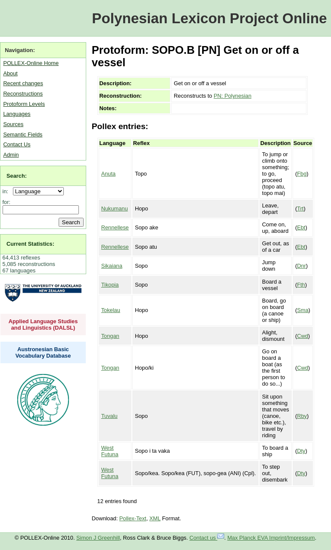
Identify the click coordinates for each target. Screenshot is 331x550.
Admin (11, 154)
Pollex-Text (133, 518)
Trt (300, 208)
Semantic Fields (22, 134)
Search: (16, 176)
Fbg (301, 173)
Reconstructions (23, 93)
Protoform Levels (24, 104)
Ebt (301, 227)
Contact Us (16, 144)
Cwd (302, 336)
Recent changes (23, 83)
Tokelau (110, 310)
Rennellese (115, 227)
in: (7, 191)
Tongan (110, 336)
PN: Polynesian (233, 96)
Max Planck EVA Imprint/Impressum (271, 538)
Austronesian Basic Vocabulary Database (43, 352)
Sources (13, 124)
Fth (301, 284)
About (10, 73)
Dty (301, 451)
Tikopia (110, 284)
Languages (16, 114)
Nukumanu (114, 208)
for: (7, 202)
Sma (302, 310)
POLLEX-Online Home (31, 63)
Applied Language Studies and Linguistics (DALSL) (43, 324)
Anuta (108, 173)
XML (155, 518)
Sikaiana (111, 266)
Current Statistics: (30, 244)
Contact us (207, 538)
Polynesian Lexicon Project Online (209, 18)
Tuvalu (109, 416)
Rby (302, 416)
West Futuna (110, 451)
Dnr (301, 266)
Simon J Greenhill (98, 538)
